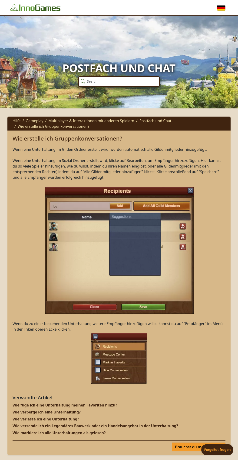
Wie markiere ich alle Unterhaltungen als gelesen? (59, 432)
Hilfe (17, 120)
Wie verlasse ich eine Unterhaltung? (46, 419)
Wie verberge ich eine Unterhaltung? (47, 412)
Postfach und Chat (155, 120)
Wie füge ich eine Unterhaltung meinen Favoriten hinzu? (65, 405)
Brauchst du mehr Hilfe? (197, 447)
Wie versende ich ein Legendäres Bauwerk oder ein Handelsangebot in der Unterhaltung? (95, 425)
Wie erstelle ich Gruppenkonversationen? (53, 126)
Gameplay (34, 120)
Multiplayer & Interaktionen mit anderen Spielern (91, 120)
